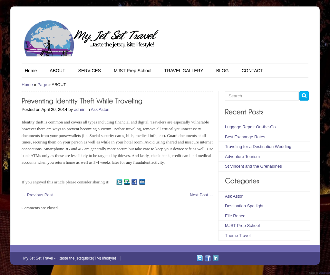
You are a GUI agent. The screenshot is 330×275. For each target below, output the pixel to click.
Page (42, 84)
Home (31, 70)
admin (79, 109)
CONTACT (252, 70)
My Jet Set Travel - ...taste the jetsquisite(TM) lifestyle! (69, 258)
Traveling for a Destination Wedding (258, 146)
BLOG (222, 70)
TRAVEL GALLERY (183, 70)
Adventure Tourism (242, 156)
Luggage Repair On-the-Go (250, 126)
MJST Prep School (132, 70)
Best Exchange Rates (245, 136)
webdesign (324, 272)
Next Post (201, 194)
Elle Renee (235, 215)
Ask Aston (100, 109)
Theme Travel (237, 235)
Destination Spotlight (244, 205)
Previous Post (37, 194)
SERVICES (89, 70)
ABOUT (57, 70)
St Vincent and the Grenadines (253, 166)
